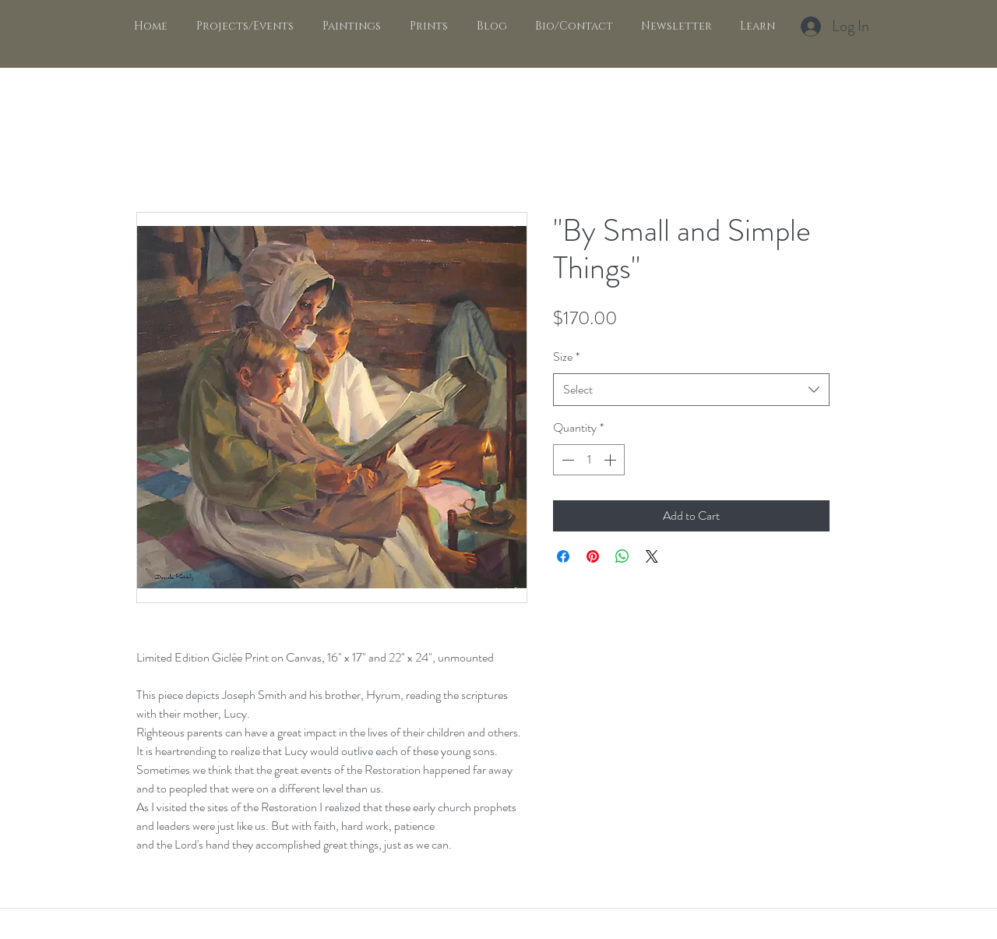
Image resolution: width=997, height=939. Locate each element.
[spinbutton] (589, 460)
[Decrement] (566, 460)
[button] (349, 26)
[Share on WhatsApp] (622, 556)
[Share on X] (652, 556)
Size (566, 356)
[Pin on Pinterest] (592, 556)
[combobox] (691, 390)
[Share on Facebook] (563, 556)
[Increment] (611, 460)
